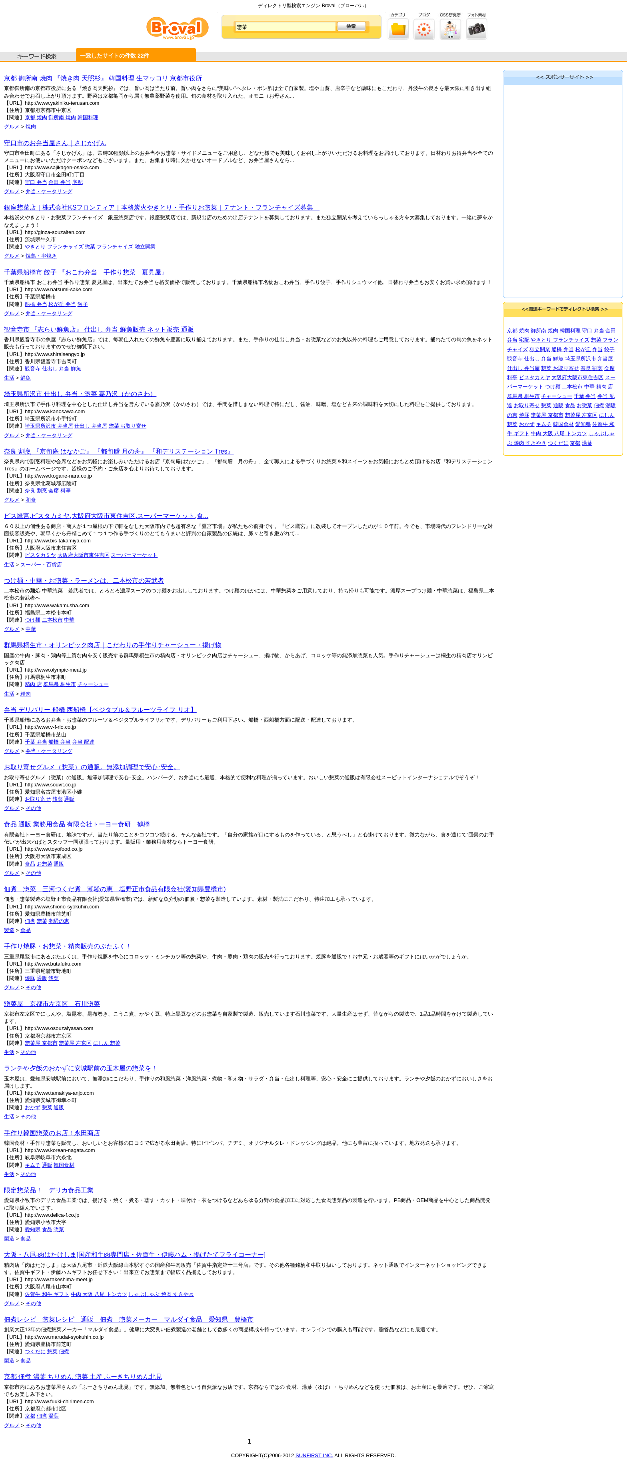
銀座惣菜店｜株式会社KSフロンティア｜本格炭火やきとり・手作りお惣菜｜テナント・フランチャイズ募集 (161, 207)
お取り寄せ (38, 799)
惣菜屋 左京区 (75, 1043)
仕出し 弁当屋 (90, 426)
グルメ (12, 127)
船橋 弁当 (36, 304)
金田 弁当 (59, 182)
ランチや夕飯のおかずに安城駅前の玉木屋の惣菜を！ (81, 1068)
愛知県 (32, 1229)
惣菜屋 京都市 (41, 1043)
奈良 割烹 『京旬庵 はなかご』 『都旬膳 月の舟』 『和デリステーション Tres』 (119, 451)
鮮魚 (76, 369)
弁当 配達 (83, 742)
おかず (32, 1107)
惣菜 (57, 799)
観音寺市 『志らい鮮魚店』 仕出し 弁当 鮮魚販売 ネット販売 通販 (99, 329)
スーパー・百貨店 (41, 565)
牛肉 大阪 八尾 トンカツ (99, 1294)
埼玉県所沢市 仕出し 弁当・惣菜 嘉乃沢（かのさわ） (80, 393)
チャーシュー (93, 684)
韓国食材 (64, 1165)
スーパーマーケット (134, 555)
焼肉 (31, 127)
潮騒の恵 (58, 921)
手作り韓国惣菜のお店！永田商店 (52, 1133)
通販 (69, 799)
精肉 (25, 694)
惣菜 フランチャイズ (109, 247)
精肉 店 (33, 684)
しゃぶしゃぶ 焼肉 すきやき (161, 1294)
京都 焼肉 (36, 117)
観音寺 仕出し (41, 369)
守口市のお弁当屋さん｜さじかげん (55, 143)
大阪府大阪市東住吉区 (84, 555)
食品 (30, 864)
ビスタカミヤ (40, 555)
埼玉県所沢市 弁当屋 (49, 426)
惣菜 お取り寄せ (128, 426)
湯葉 (53, 1416)
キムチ (32, 1165)
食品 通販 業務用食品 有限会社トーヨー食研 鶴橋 (77, 824)
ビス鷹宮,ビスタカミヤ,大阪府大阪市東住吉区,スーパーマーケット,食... (106, 515)
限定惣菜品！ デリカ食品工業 (49, 1190)
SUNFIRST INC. (314, 1455)
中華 (69, 620)
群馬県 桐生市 (59, 684)
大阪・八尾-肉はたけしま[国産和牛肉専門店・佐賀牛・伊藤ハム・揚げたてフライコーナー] (135, 1254)
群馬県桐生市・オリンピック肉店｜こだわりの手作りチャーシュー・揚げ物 (113, 645)
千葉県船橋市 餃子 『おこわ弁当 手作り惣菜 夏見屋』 (86, 272)
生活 (9, 378)
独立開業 (145, 247)
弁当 (64, 369)
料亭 (65, 491)
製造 (9, 930)
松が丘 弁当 (62, 304)
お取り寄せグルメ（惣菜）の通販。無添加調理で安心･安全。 (92, 767)
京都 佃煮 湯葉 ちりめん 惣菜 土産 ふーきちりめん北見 (83, 1376)
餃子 (83, 304)
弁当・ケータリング (49, 191)
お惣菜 (44, 864)
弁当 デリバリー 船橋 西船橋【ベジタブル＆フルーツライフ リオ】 (100, 709)
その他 (33, 808)
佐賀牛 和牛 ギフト (47, 1294)
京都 (30, 1416)
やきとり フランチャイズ (54, 247)
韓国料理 (88, 117)
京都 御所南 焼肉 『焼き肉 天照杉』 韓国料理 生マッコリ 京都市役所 (103, 78)
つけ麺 (32, 620)
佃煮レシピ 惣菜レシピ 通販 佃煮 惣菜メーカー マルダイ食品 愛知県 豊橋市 (129, 1319)
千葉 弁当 (36, 742)
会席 (53, 491)
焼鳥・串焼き (41, 256)
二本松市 (52, 620)
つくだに (35, 1351)
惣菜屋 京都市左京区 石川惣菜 (52, 1003)
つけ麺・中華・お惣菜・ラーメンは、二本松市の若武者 (84, 580)
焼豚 (30, 978)
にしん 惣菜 (107, 1043)
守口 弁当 (36, 182)
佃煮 (30, 921)
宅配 (77, 182)
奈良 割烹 (36, 491)
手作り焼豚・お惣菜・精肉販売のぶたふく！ (68, 946)
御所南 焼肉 (62, 117)
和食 (31, 500)
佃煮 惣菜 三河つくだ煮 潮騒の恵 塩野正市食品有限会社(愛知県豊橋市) (115, 889)
